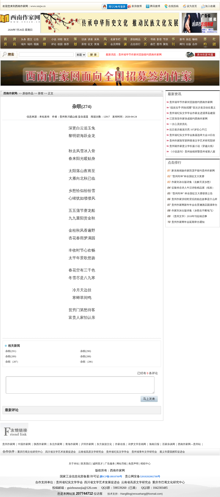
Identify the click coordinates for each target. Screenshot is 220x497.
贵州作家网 (9, 444)
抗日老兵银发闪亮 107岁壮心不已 (188, 129)
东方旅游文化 (105, 444)
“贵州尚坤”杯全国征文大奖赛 (188, 176)
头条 (23, 39)
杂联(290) (85, 351)
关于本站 (74, 463)
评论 (53, 44)
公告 (36, 39)
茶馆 (84, 44)
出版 (188, 44)
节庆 (165, 39)
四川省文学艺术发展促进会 (60, 451)
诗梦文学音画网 (137, 444)
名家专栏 (115, 39)
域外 (23, 44)
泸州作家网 (87, 444)
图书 (159, 44)
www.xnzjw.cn (37, 6)
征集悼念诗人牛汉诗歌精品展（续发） (193, 187)
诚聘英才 (98, 463)
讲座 (90, 39)
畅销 (194, 39)
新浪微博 (137, 6)
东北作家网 (56, 444)
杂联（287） (12, 361)
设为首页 (192, 6)
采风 (96, 39)
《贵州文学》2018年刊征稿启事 (189, 216)
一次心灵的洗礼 (178, 124)
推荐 (66, 44)
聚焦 (165, 44)
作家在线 (120, 444)
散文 (66, 39)
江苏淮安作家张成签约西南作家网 (188, 118)
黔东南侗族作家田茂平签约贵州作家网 (193, 170)
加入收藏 (210, 6)
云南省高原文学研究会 (91, 451)
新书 (182, 39)
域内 (29, 44)
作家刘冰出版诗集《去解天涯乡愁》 (192, 182)
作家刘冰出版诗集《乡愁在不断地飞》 (193, 210)
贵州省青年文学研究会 (145, 451)
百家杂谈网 (169, 444)
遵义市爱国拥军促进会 (173, 451)
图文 (29, 39)
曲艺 (152, 44)
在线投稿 (173, 6)
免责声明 (133, 463)
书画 (152, 39)
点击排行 (135, 44)
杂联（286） (87, 361)
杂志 (188, 39)
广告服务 (110, 463)
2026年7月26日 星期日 (20, 29)
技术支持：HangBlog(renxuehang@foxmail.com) (134, 493)
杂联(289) (11, 356)
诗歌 (60, 39)
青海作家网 (72, 444)
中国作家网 (24, 444)
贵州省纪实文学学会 (118, 451)
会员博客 (115, 44)
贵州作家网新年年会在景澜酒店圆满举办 (194, 204)
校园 (60, 44)
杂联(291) (11, 351)
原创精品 (135, 39)
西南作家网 (10, 93)
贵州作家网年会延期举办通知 (188, 221)
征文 (90, 44)
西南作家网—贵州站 (189, 444)
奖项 (96, 44)
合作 (194, 44)
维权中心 (145, 463)
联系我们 (86, 463)
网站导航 (122, 463)
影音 (159, 39)
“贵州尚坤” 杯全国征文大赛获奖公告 (192, 193)
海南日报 (154, 444)
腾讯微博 (155, 6)
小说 (53, 39)
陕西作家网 (40, 444)
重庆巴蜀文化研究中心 (30, 451)
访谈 (84, 39)
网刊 (182, 44)
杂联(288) (85, 356)
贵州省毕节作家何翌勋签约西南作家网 (140, 54)
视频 (36, 44)
